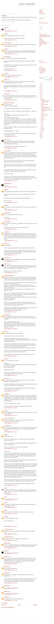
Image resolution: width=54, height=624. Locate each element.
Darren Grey (6, 139)
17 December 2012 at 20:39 (10, 229)
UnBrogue (40, 11)
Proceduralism (41, 40)
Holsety (5, 331)
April (42, 126)
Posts (41, 27)
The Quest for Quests (42, 41)
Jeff (4, 502)
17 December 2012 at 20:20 (10, 202)
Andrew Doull (6, 42)
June (42, 123)
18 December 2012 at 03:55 (10, 422)
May (42, 124)
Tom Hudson (6, 314)
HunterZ (5, 550)
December (42, 99)
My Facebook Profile (42, 69)
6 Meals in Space (41, 12)
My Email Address (42, 68)
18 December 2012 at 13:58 (10, 553)
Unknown (5, 243)
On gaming (42, 113)
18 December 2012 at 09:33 (10, 526)
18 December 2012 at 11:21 (10, 547)
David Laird (6, 556)
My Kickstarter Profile (42, 70)
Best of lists (42, 103)
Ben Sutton (6, 93)
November (42, 116)
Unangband (41, 10)
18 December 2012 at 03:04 (10, 407)
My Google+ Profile (42, 71)
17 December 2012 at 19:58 (10, 136)
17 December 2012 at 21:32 (10, 240)
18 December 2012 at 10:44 (10, 540)
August (42, 120)
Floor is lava (6, 566)
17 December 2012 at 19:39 (10, 76)
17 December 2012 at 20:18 (10, 180)
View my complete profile (43, 62)
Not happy (4, 15)
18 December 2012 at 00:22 (10, 328)
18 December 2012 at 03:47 (10, 415)
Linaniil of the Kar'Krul (8, 102)
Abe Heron (6, 79)
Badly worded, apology (44, 104)
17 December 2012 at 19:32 (10, 70)
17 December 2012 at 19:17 (10, 39)
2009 (41, 134)
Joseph (5, 33)
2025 (41, 84)
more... (40, 46)
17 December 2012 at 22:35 (10, 272)
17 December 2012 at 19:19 (10, 46)
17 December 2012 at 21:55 (10, 254)
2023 (41, 87)
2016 (41, 92)
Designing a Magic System (43, 34)
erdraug (5, 434)
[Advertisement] (8, 9)
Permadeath (41, 39)
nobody (5, 410)
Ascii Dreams (27, 4)
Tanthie (5, 27)
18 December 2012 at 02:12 (10, 375)
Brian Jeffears (6, 425)
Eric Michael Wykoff (7, 529)
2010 (41, 133)
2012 (41, 98)
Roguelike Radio (41, 18)
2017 (41, 91)
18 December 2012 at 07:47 (10, 499)
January (42, 130)
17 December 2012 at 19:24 (10, 53)
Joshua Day (6, 393)
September (42, 119)
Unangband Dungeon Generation (44, 42)
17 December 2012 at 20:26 (10, 218)
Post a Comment (4, 603)
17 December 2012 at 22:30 (10, 261)
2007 (41, 137)
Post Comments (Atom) (10, 607)
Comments (42, 29)
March (42, 127)
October (42, 117)
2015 (41, 94)
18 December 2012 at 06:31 (10, 494)
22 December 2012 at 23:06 (10, 600)
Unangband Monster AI (42, 43)
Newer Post (4, 604)
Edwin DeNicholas (7, 183)
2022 (41, 88)
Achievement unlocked (44, 114)
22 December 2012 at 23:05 (10, 582)
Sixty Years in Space (42, 13)
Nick (5, 488)
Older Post (35, 604)
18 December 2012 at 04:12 (10, 431)
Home (19, 604)
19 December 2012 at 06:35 (10, 563)
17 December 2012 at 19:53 (10, 99)
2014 (41, 95)
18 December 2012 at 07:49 (10, 513)
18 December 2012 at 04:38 (10, 448)
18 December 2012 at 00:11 (10, 311)
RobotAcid (6, 572)
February (42, 128)
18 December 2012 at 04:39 (10, 485)
